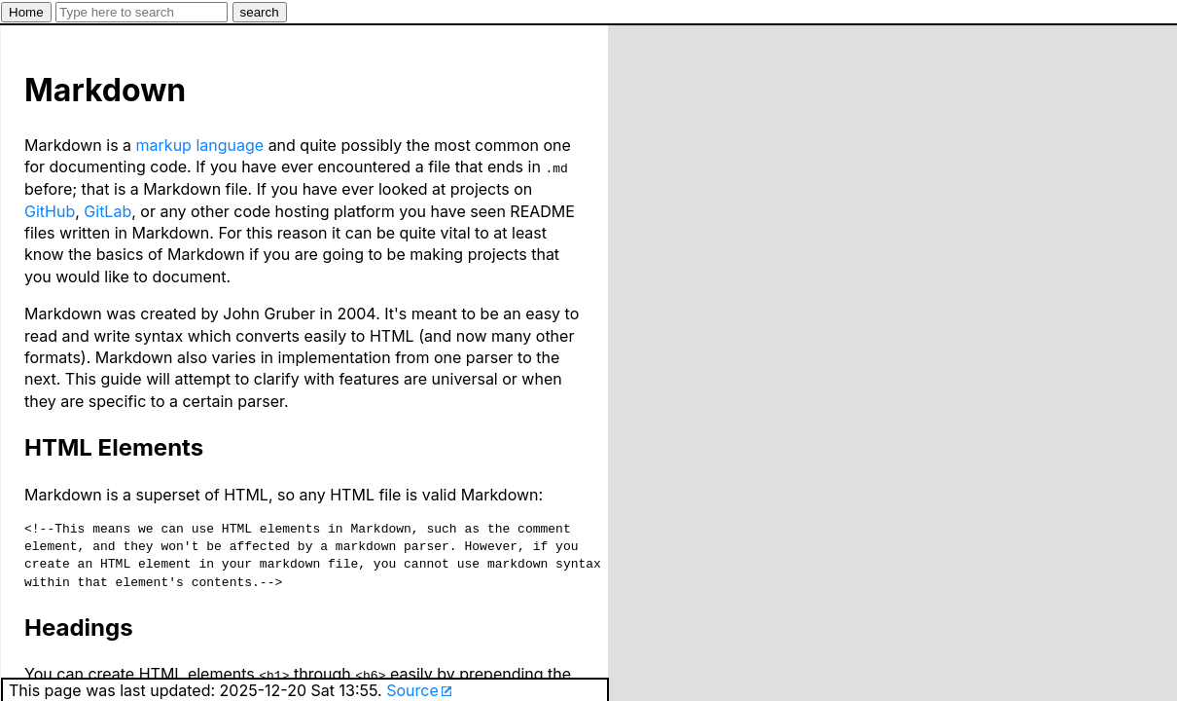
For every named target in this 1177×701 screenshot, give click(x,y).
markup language (200, 145)
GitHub (49, 210)
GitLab (107, 210)
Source (412, 690)
